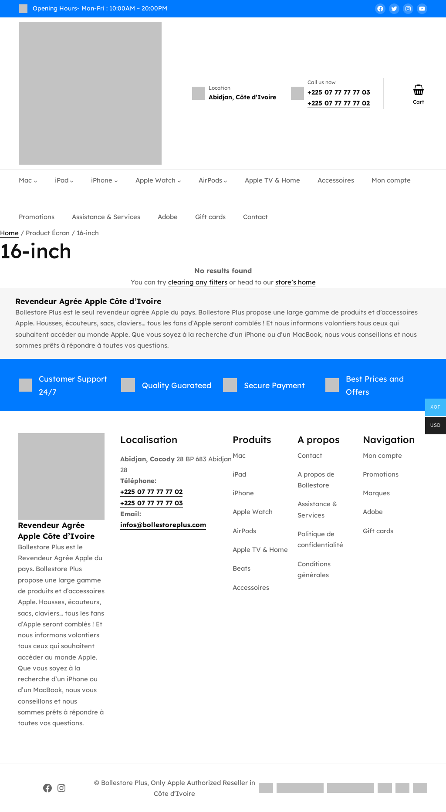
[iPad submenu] (72, 181)
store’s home (295, 282)
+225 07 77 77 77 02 (338, 103)
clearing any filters (197, 282)
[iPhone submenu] (116, 181)
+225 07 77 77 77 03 (338, 92)
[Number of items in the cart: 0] (418, 89)
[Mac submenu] (35, 181)
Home (9, 233)
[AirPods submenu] (225, 181)
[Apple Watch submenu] (179, 181)
